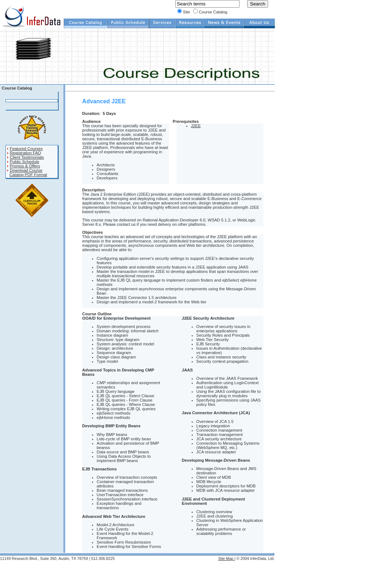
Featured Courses (26, 148)
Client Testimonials (27, 157)
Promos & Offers (25, 166)
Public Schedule (24, 161)
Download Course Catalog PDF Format (27, 172)
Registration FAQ (25, 153)
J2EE (196, 126)
